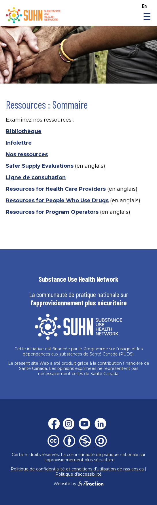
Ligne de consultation (36, 177)
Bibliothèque (23, 131)
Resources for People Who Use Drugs (57, 200)
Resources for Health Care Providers (56, 189)
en (144, 6)
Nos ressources (27, 154)
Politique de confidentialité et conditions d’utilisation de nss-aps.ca (77, 469)
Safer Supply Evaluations (39, 166)
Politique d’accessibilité (78, 474)
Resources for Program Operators (52, 212)
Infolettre (19, 143)
